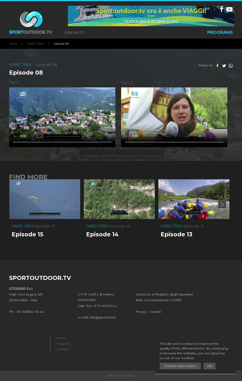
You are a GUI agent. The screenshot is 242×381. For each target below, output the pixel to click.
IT (207, 9)
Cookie (155, 312)
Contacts (62, 349)
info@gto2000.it (102, 317)
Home (13, 43)
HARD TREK (35, 43)
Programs (63, 344)
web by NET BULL (121, 375)
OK (209, 366)
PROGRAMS (220, 32)
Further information (180, 366)
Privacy (141, 312)
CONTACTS (74, 32)
